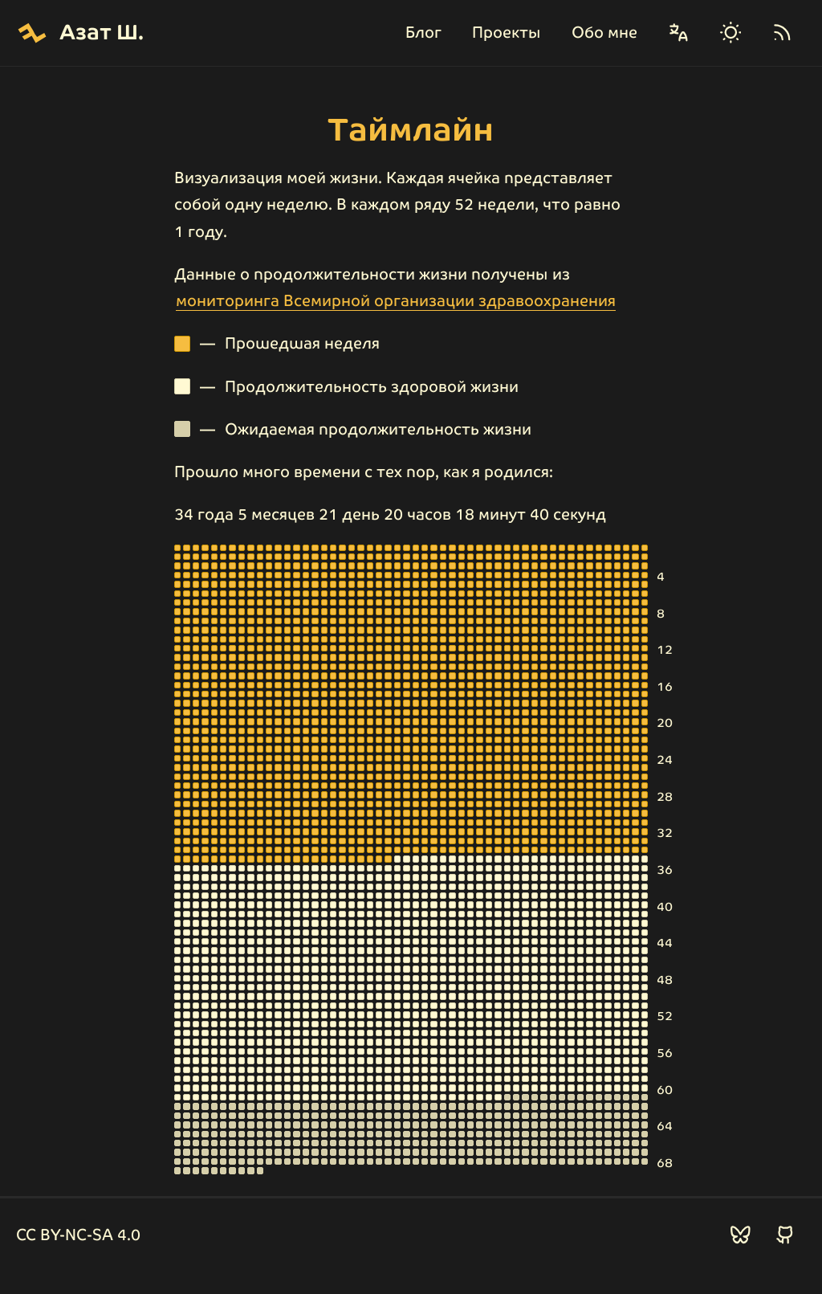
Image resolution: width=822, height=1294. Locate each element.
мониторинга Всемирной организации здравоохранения (396, 301)
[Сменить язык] (678, 32)
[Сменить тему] (731, 32)
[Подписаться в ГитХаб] (785, 1234)
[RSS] (782, 32)
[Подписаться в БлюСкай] (740, 1234)
